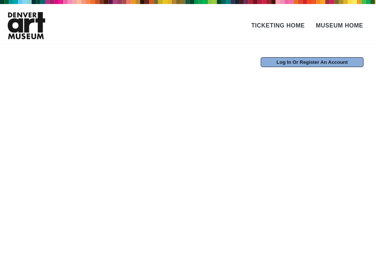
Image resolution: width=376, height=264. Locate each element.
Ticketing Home (278, 25)
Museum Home (339, 25)
